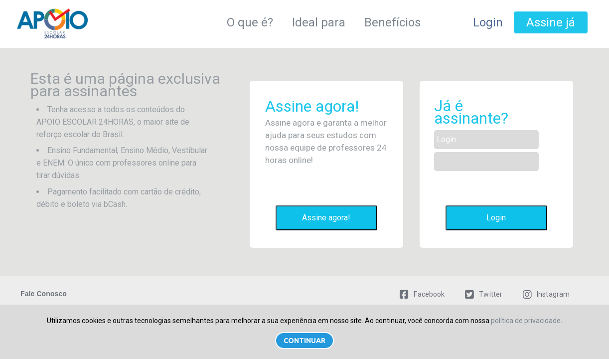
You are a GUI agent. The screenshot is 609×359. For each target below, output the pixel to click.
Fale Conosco (43, 294)
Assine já (550, 22)
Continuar (304, 341)
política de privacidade (526, 321)
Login (488, 22)
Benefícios (392, 22)
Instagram (546, 294)
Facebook (422, 294)
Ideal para (318, 22)
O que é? (250, 22)
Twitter (483, 294)
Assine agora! (326, 217)
